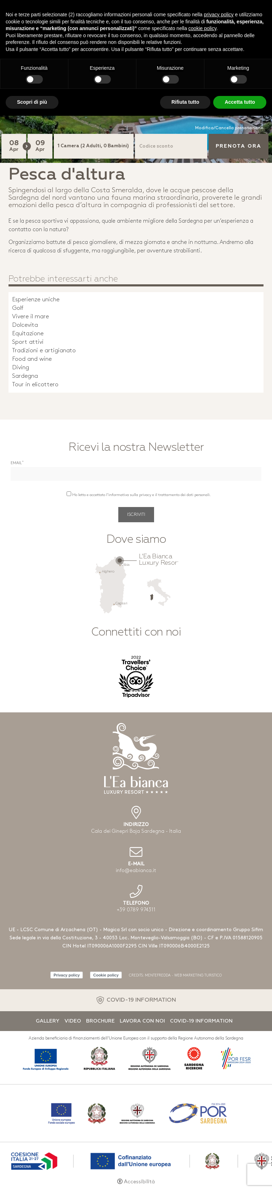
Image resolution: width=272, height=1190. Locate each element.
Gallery (48, 1021)
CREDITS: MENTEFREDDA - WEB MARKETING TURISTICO (175, 976)
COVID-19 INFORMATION (141, 1000)
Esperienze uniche (36, 300)
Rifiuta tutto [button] (185, 102)
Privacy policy (66, 975)
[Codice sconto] (171, 146)
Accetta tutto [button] (240, 102)
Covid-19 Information (201, 1021)
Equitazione (28, 334)
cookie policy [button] (202, 28)
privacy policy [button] (219, 14)
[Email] (136, 474)
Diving (20, 368)
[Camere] (94, 146)
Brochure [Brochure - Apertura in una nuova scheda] (100, 1021)
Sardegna (25, 376)
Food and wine (32, 359)
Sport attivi (28, 342)
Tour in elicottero (35, 385)
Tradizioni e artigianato (44, 351)
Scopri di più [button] (32, 102)
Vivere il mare (30, 317)
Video (72, 1021)
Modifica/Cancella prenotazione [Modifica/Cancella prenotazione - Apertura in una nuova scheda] (229, 128)
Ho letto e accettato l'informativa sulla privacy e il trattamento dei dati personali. (141, 495)
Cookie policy (106, 975)
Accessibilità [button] (139, 1182)
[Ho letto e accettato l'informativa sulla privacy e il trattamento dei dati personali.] (69, 493)
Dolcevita (25, 325)
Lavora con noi (142, 1021)
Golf (17, 308)
